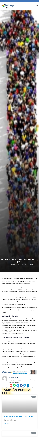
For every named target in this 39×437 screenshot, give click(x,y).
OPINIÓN (30, 264)
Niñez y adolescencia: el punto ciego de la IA (19, 416)
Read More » (6, 423)
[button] (11, 385)
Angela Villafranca (15, 264)
